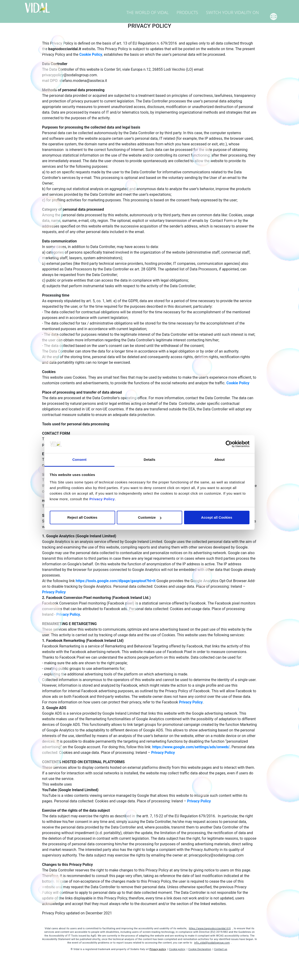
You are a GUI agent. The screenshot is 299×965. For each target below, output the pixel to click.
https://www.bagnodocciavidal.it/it (210, 928)
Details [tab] (149, 460)
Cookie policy (177, 949)
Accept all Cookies (216, 517)
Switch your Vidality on (236, 8)
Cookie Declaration (199, 949)
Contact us (220, 949)
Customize (149, 517)
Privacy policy (158, 949)
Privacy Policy (102, 499)
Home (250, 18)
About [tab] (219, 460)
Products (197, 8)
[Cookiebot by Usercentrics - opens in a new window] (229, 444)
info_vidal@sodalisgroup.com (212, 942)
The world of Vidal (162, 8)
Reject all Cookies (82, 517)
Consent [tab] (79, 460)
